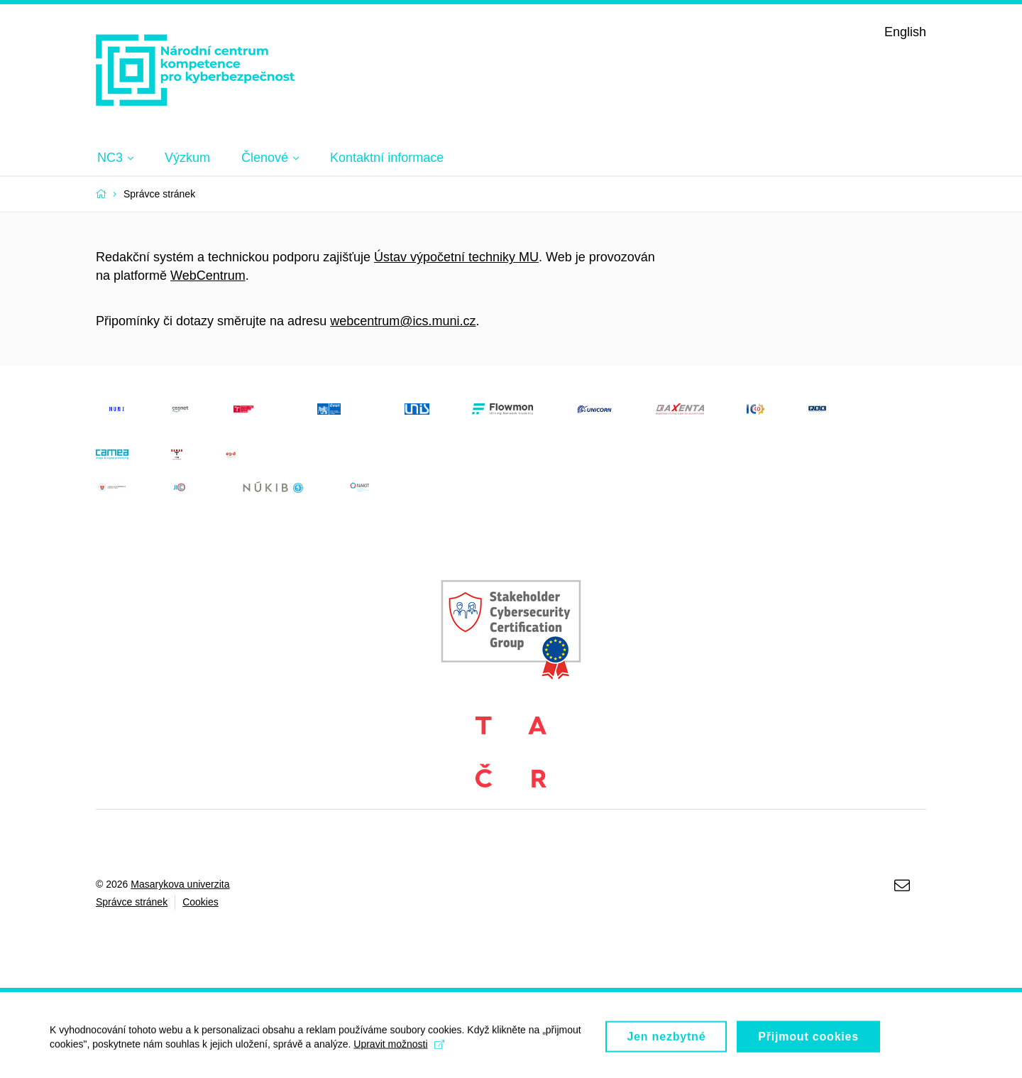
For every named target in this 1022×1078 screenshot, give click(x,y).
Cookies (200, 902)
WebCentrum (208, 275)
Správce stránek (131, 902)
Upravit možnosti (398, 1049)
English (905, 32)
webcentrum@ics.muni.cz (403, 321)
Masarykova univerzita (180, 884)
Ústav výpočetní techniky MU (456, 257)
